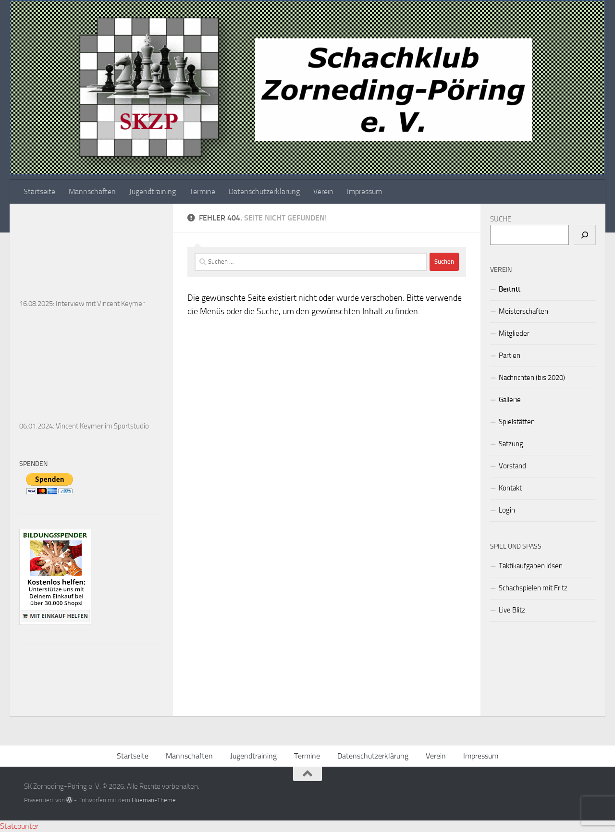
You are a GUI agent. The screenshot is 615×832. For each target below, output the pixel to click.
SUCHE (500, 219)
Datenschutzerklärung (264, 191)
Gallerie (510, 399)
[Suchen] (585, 235)
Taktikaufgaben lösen (531, 566)
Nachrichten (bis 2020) (532, 377)
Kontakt (510, 488)
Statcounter (19, 826)
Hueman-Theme (154, 800)
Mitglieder (514, 333)
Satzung (511, 444)
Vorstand (512, 466)
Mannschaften (92, 191)
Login (507, 510)
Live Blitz (512, 610)
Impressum (364, 191)
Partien (509, 355)
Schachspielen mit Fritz (533, 588)
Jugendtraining (152, 191)
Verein (323, 191)
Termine (202, 191)
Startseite (39, 191)
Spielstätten (517, 421)
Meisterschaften (523, 311)
